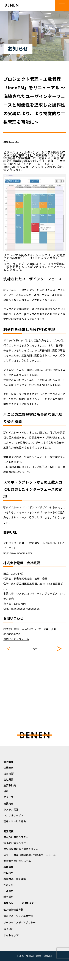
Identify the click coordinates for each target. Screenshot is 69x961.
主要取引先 (10, 785)
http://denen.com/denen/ (25, 608)
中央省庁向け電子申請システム (21, 849)
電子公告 (8, 929)
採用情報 (8, 867)
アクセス (8, 797)
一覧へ (34, 648)
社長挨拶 (8, 773)
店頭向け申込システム (16, 837)
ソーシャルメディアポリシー (20, 922)
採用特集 (8, 873)
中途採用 (8, 890)
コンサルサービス (13, 815)
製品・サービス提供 (15, 821)
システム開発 (11, 809)
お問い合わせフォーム (16, 639)
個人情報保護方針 (13, 909)
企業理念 (8, 767)
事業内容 (8, 803)
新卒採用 (8, 896)
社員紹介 (8, 885)
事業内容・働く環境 (15, 879)
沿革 (6, 791)
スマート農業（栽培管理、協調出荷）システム (30, 855)
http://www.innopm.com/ (17, 553)
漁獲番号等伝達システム (17, 860)
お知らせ (8, 903)
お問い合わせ (29, 903)
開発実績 (8, 831)
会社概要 (8, 761)
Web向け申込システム (16, 843)
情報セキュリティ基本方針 (18, 916)
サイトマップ (11, 935)
